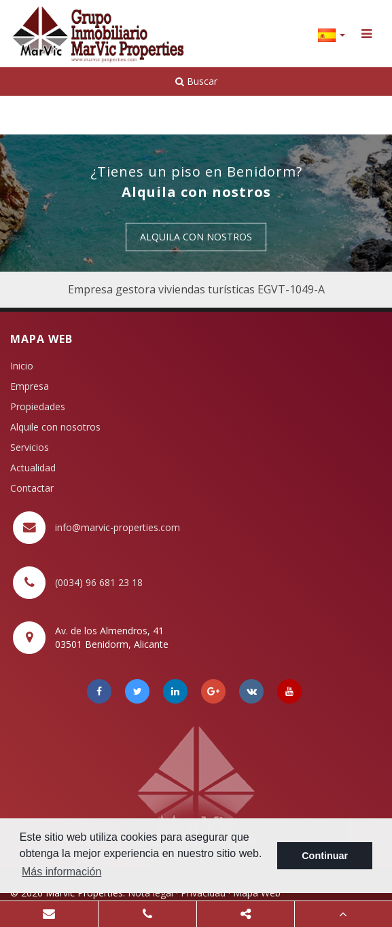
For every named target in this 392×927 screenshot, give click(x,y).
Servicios (29, 447)
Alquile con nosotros (55, 426)
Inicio (21, 365)
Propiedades (37, 406)
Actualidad (33, 467)
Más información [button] (61, 871)
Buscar (196, 81)
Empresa (29, 386)
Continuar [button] (325, 855)
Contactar (32, 487)
